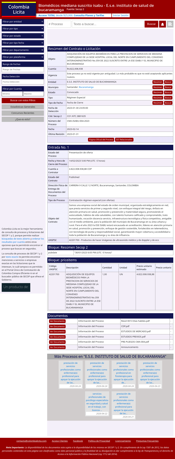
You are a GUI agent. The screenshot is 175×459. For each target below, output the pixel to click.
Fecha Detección (11, 76)
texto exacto (12, 256)
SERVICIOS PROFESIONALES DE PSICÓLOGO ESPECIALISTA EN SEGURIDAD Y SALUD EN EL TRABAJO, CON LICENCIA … (97, 402)
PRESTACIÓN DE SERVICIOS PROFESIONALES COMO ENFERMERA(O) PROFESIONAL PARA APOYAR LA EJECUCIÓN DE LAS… (70, 372)
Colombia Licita (18, 9)
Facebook (78, 440)
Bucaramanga (86, 87)
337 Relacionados (124, 139)
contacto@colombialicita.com (31, 440)
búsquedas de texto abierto (16, 238)
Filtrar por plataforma (14, 56)
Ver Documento (57, 321)
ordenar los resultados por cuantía (23, 240)
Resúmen (157, 82)
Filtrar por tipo (10, 28)
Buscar (168, 82)
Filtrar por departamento (16, 49)
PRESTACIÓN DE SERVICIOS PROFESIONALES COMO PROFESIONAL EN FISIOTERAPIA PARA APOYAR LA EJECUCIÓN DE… (123, 372)
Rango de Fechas (11, 64)
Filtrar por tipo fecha (13, 42)
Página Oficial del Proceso (101, 139)
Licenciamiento (123, 440)
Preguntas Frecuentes (147, 440)
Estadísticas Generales (23, 106)
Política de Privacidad (99, 440)
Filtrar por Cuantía (12, 88)
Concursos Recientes (22, 113)
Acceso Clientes (60, 440)
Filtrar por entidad (12, 21)
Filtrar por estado (12, 35)
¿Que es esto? (22, 119)
